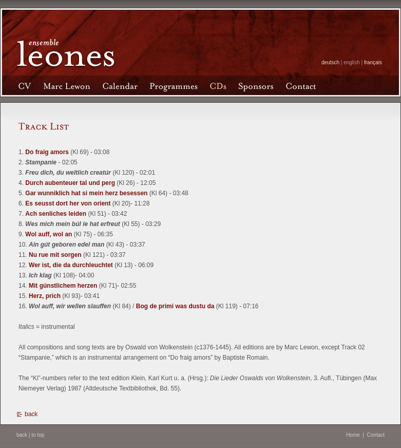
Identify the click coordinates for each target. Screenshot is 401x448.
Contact (376, 435)
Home (353, 435)
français (373, 62)
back (31, 414)
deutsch (330, 62)
